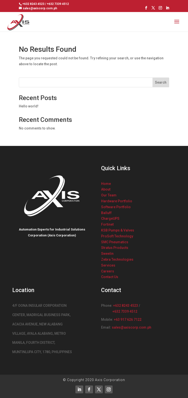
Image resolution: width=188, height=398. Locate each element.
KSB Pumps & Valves (117, 230)
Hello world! (28, 106)
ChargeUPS (110, 218)
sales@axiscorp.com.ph (131, 327)
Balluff (106, 213)
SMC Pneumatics (114, 242)
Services (108, 265)
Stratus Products (114, 248)
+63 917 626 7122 (127, 319)
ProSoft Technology (117, 236)
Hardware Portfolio (116, 201)
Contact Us (109, 277)
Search (160, 82)
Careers (107, 271)
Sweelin (107, 254)
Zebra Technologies (117, 259)
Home (106, 184)
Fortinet (107, 224)
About (105, 189)
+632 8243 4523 (125, 306)
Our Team (109, 195)
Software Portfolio (116, 207)
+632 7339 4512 (124, 311)
